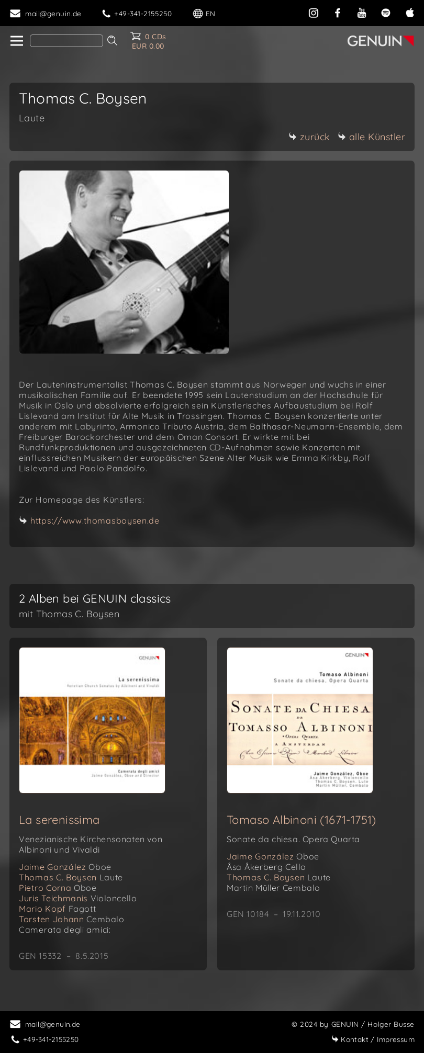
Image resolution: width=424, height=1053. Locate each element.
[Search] (66, 41)
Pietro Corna (57, 887)
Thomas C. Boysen (71, 877)
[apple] (410, 11)
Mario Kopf (57, 908)
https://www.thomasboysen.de (95, 520)
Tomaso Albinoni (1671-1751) (301, 819)
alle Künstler (372, 137)
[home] (16, 41)
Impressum (373, 1039)
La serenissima (59, 819)
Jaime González (65, 867)
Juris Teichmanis (78, 898)
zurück (309, 137)
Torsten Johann (72, 919)
